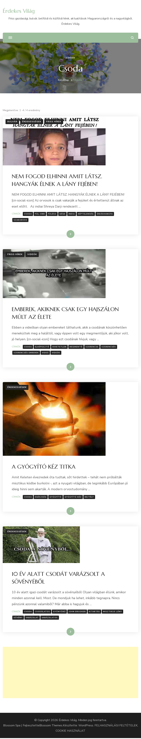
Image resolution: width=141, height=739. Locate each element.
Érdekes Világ (19, 11)
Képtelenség (86, 214)
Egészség (41, 497)
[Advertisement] (70, 673)
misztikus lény (112, 612)
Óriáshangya (105, 214)
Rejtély (89, 497)
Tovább (65, 234)
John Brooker (77, 612)
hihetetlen (60, 347)
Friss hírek (53, 121)
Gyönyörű (59, 612)
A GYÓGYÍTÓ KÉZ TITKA (44, 467)
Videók (32, 254)
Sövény (18, 618)
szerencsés (109, 347)
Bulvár (12, 121)
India (72, 214)
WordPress (85, 726)
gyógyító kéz (73, 497)
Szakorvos (20, 220)
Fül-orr (40, 214)
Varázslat (32, 618)
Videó (45, 353)
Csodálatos (42, 612)
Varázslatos (50, 618)
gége (63, 214)
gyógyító (56, 497)
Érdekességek (31, 121)
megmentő (76, 347)
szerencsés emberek (26, 353)
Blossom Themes (50, 726)
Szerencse (92, 347)
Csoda (28, 214)
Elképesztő (42, 347)
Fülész (52, 214)
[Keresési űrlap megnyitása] (132, 38)
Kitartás (94, 612)
